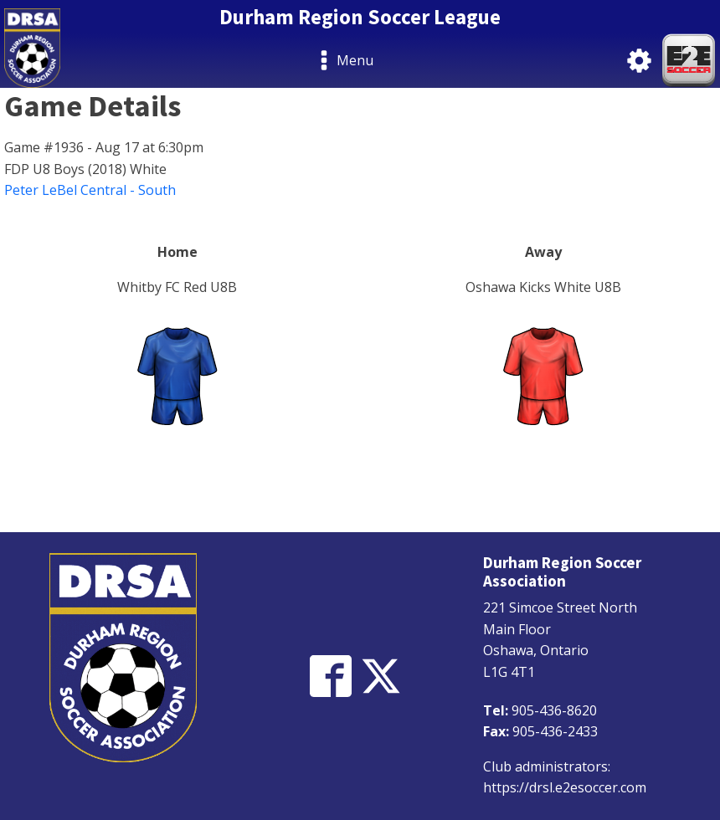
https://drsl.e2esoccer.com (564, 787)
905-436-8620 (554, 710)
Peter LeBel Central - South (90, 190)
